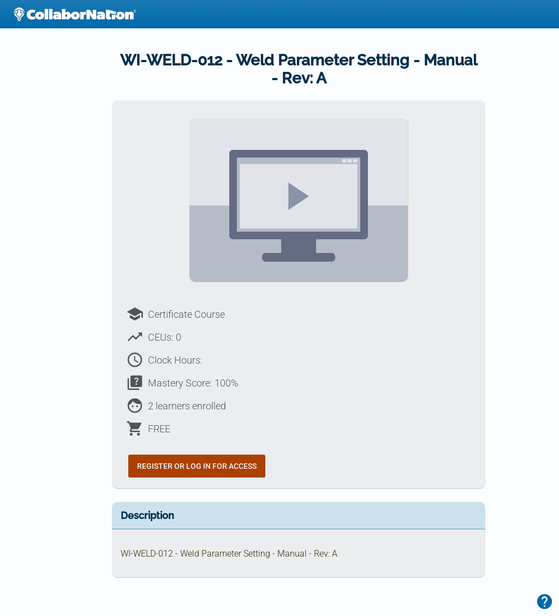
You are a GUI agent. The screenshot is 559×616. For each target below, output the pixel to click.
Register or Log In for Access (197, 466)
